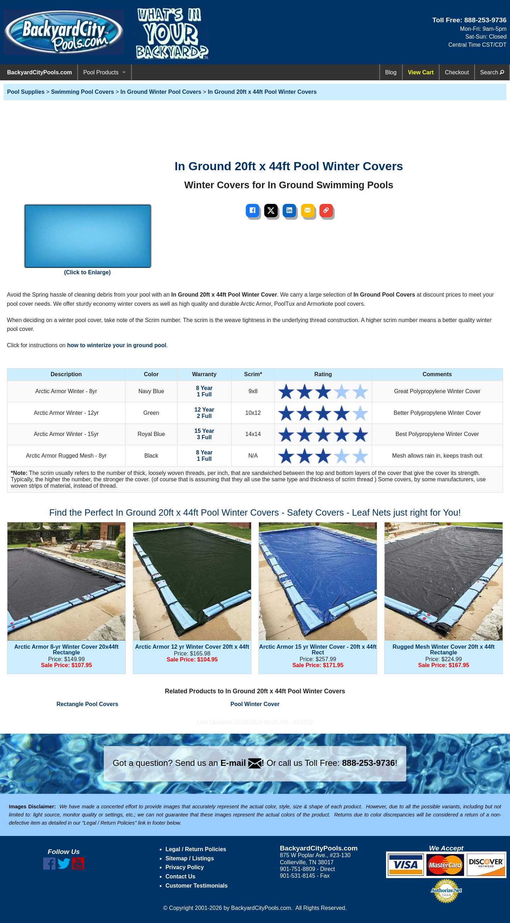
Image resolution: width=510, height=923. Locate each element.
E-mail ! (242, 763)
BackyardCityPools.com (39, 72)
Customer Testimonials (196, 886)
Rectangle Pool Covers (87, 704)
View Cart (421, 72)
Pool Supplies (26, 92)
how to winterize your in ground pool (116, 345)
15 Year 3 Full (204, 434)
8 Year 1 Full (204, 391)
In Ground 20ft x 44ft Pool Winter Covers (262, 92)
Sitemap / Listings (189, 858)
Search (492, 72)
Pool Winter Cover (255, 704)
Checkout (457, 72)
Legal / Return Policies (195, 849)
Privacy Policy (184, 867)
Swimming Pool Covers (82, 92)
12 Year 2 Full (204, 413)
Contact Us (180, 876)
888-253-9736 (485, 20)
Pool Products (101, 72)
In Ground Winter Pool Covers (160, 92)
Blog (391, 72)
